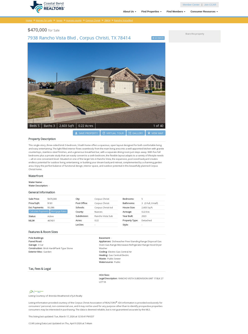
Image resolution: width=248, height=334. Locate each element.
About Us (129, 11)
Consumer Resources (204, 11)
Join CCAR (210, 4)
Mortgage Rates (58, 210)
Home (29, 19)
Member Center (191, 4)
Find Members (176, 11)
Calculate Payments (39, 210)
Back (158, 37)
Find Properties (151, 11)
